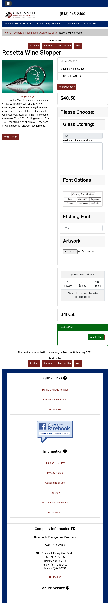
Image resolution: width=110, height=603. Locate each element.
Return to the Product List (57, 45)
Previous (34, 45)
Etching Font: (77, 216)
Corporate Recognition (26, 32)
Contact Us (90, 23)
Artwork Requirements (48, 23)
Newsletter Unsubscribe (55, 502)
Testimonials (72, 23)
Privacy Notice (55, 472)
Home (8, 32)
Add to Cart (96, 337)
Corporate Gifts (48, 32)
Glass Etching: (78, 124)
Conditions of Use (55, 482)
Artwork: (72, 241)
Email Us (55, 577)
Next (77, 45)
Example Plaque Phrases (18, 23)
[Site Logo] (20, 14)
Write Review (10, 136)
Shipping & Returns (55, 463)
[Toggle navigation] (8, 3)
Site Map (55, 492)
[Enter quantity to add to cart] (75, 337)
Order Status (55, 512)
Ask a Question (67, 86)
